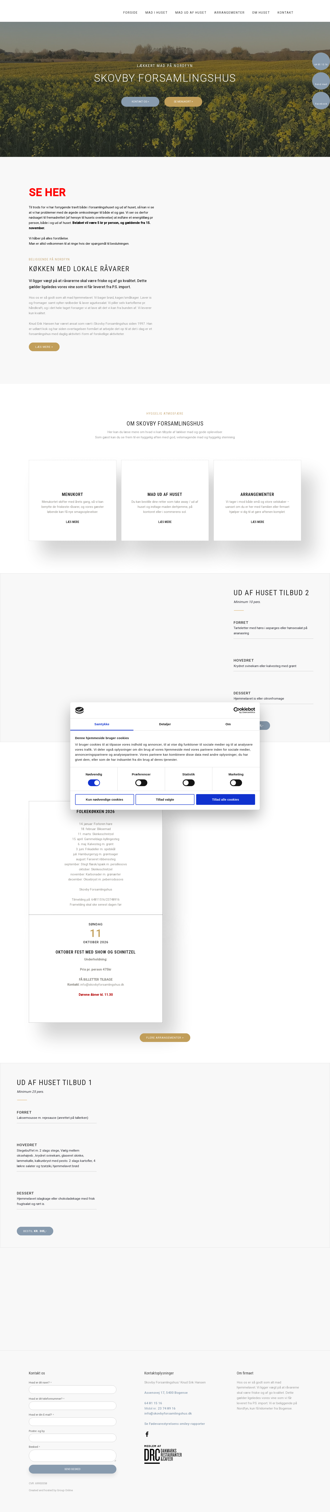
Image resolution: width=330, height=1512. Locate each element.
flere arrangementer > (165, 1037)
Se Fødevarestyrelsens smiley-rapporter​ (174, 1424)
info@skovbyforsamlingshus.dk (168, 1413)
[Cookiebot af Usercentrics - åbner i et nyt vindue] (236, 710)
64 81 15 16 (153, 1403)
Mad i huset (156, 12)
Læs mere (72, 522)
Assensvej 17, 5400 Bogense (166, 1393)
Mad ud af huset (191, 12)
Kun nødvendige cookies (104, 799)
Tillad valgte (165, 799)
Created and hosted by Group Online (51, 1490)
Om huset (261, 12)
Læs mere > (44, 346)
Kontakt (286, 12)
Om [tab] (228, 724)
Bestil (35, 1231)
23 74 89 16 (167, 1408)
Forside (130, 12)
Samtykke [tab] (101, 724)
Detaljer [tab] (165, 724)
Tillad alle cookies (225, 799)
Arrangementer (229, 12)
